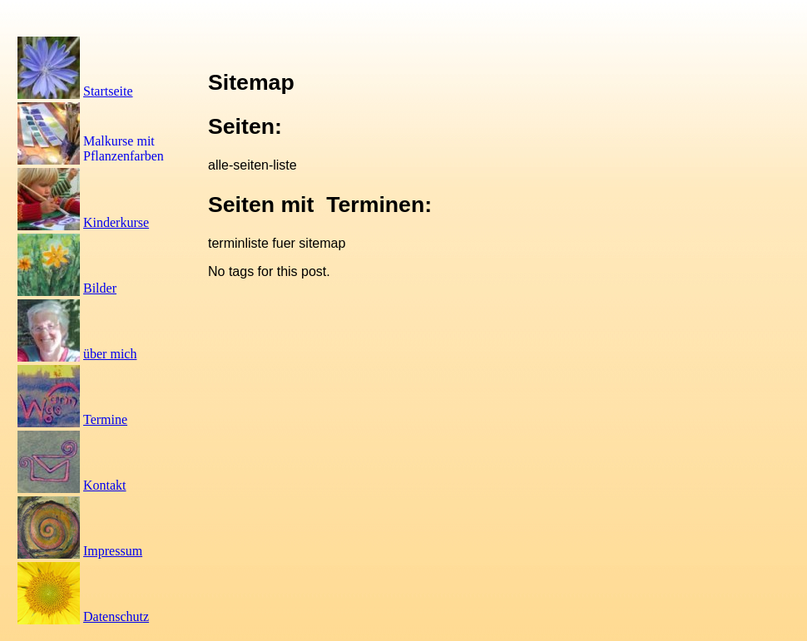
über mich (109, 354)
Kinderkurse (116, 222)
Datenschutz (116, 616)
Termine (105, 419)
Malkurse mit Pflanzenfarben (123, 148)
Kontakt (104, 485)
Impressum (112, 551)
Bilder (99, 288)
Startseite (108, 91)
